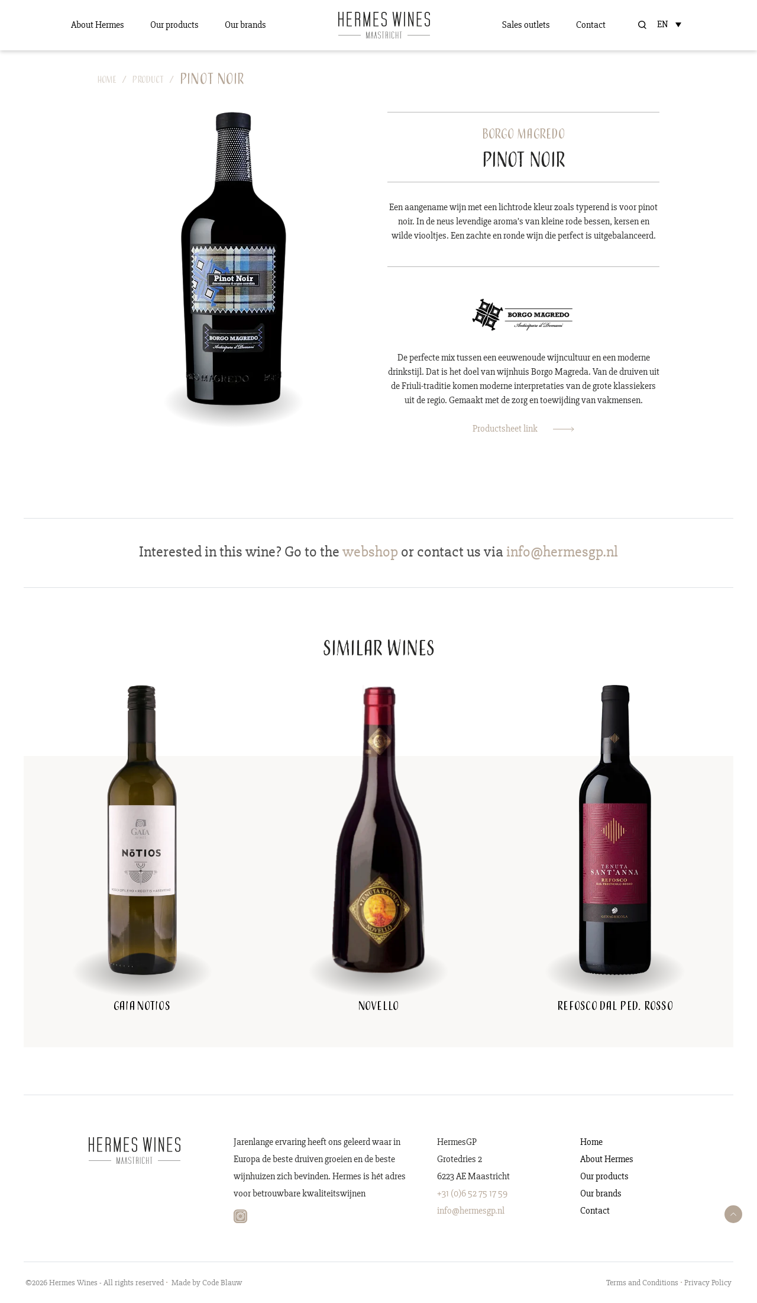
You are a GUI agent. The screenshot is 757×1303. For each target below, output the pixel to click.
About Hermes (97, 25)
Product (148, 81)
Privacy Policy (708, 1283)
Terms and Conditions (642, 1283)
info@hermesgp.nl (470, 1211)
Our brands (245, 25)
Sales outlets (526, 25)
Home (107, 81)
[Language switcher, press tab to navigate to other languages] (671, 24)
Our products (174, 25)
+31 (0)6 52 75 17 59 (472, 1193)
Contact (591, 25)
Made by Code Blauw (207, 1283)
